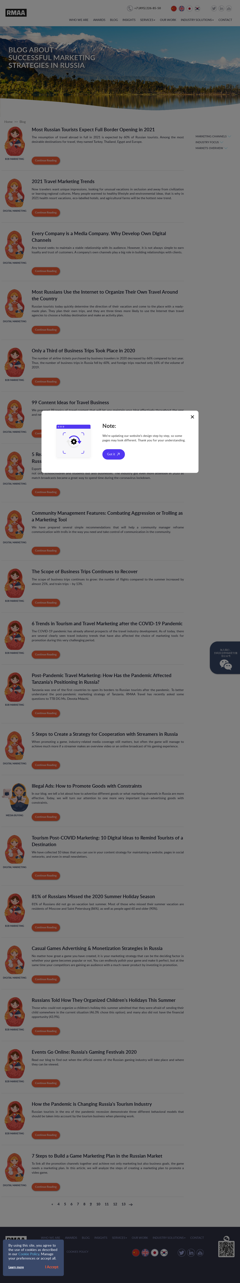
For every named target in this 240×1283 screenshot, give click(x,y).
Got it (111, 454)
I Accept (51, 1267)
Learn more (16, 1267)
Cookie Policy (28, 1254)
